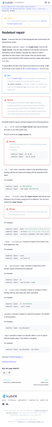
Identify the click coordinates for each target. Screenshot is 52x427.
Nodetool (42, 9)
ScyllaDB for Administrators (13, 9)
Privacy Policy (12, 413)
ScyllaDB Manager (31, 69)
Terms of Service (41, 410)
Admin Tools (32, 9)
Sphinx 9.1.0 (21, 422)
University (22, 400)
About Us (44, 400)
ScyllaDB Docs (9, 6)
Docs (4, 400)
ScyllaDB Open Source (26, 6)
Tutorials (12, 400)
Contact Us (34, 400)
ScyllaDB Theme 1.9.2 (36, 422)
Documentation (19, 2)
